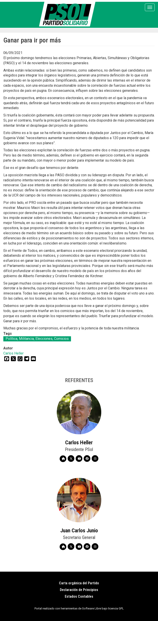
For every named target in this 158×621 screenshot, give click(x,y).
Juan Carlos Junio (79, 530)
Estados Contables (79, 596)
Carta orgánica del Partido (79, 583)
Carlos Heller (13, 353)
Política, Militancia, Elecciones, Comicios (37, 339)
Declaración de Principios (79, 590)
